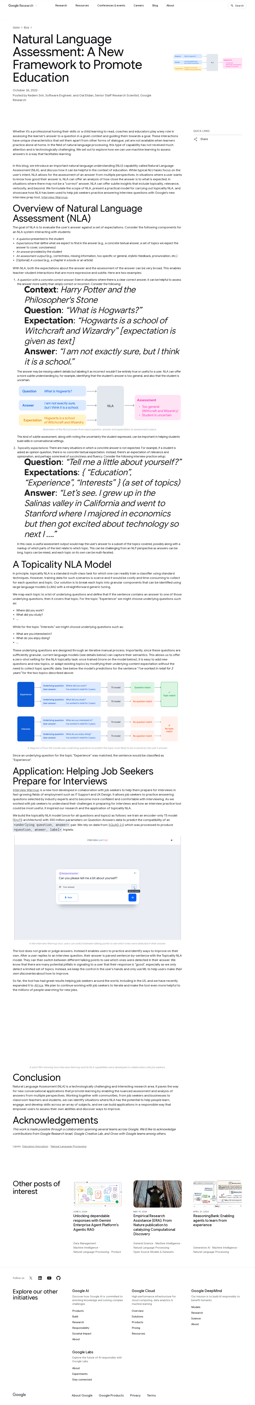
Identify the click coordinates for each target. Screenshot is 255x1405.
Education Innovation (35, 1146)
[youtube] (49, 1278)
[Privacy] (135, 1395)
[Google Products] (111, 1395)
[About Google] (82, 1395)
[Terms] (151, 1395)
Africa (38, 985)
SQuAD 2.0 (116, 825)
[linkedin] (40, 1278)
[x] (31, 1278)
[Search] (237, 6)
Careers (139, 5)
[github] (58, 1278)
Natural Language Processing (68, 1146)
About (170, 5)
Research (61, 5)
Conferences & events (111, 5)
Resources (82, 5)
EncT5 (18, 820)
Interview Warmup (54, 197)
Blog (155, 5)
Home (16, 27)
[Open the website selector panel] (36, 5)
